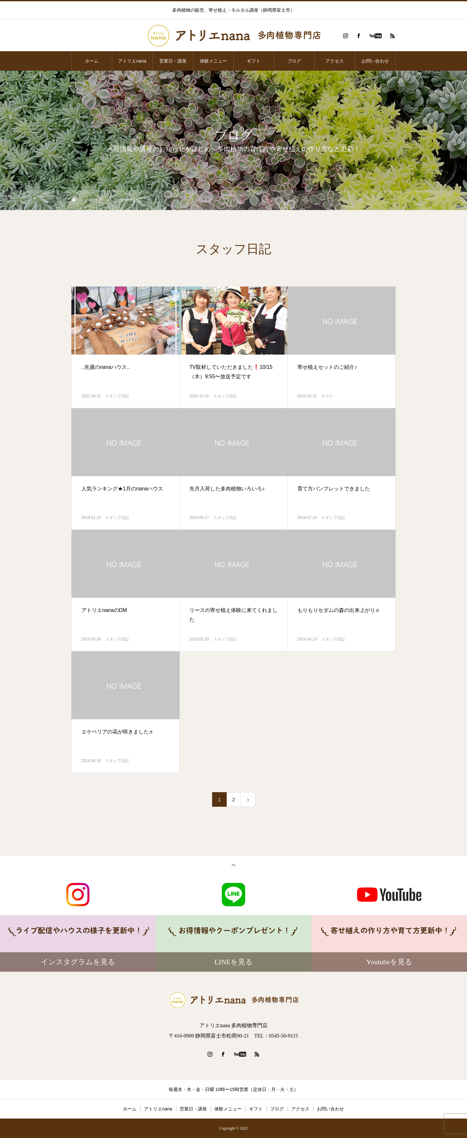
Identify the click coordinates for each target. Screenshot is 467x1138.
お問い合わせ (375, 61)
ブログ (294, 61)
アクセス (335, 61)
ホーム (92, 61)
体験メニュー (213, 61)
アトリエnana (132, 61)
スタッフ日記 (117, 396)
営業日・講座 (172, 61)
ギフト (253, 61)
